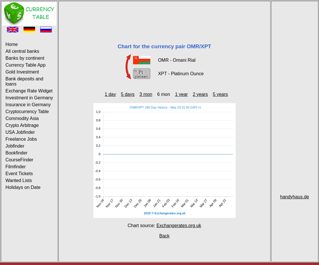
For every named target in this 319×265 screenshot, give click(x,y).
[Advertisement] (164, 15)
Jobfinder (14, 146)
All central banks (22, 51)
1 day (110, 94)
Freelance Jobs (21, 139)
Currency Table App (25, 65)
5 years (220, 94)
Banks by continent (24, 58)
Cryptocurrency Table (27, 111)
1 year (181, 94)
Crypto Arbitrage (22, 125)
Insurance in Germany (28, 104)
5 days (127, 94)
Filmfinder (15, 166)
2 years (200, 94)
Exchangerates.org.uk (178, 225)
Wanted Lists (18, 180)
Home (11, 44)
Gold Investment (22, 71)
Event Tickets (19, 173)
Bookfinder (16, 152)
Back (164, 235)
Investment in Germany (29, 97)
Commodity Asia (22, 118)
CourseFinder (19, 159)
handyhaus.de (294, 196)
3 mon (145, 94)
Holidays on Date (23, 187)
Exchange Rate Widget (29, 90)
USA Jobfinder (20, 132)
